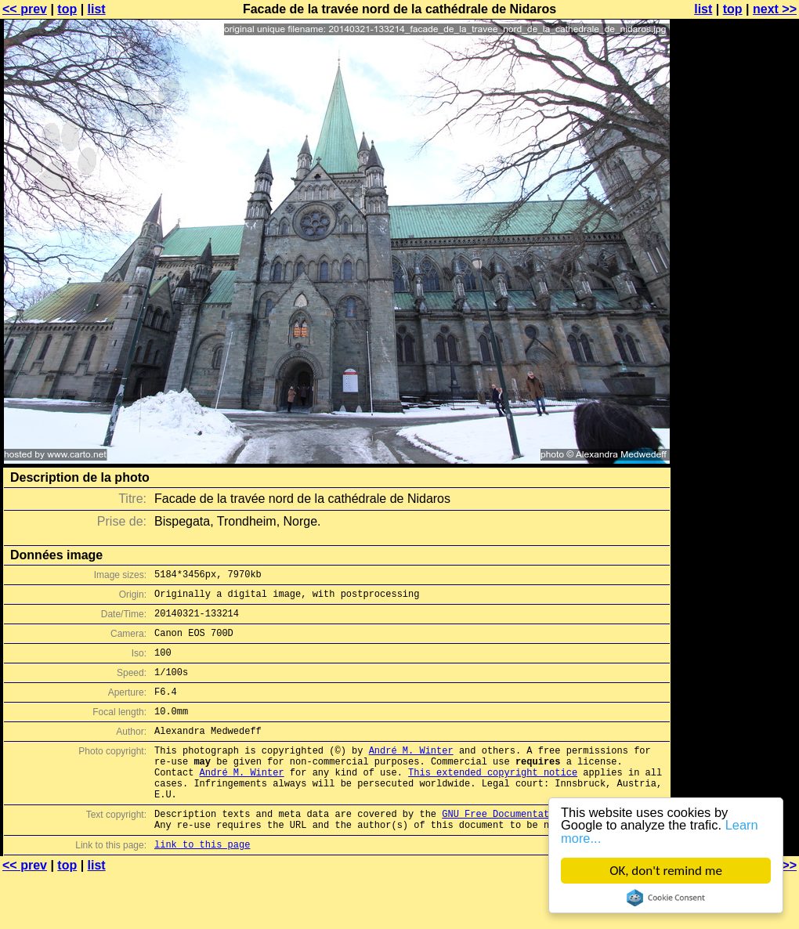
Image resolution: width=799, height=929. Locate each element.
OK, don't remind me (665, 870)
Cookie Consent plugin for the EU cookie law (666, 897)
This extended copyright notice (492, 800)
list (97, 9)
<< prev (24, 9)
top (67, 9)
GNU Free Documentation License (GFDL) (546, 848)
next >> (775, 9)
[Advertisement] (735, 202)
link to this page (202, 884)
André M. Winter (411, 773)
